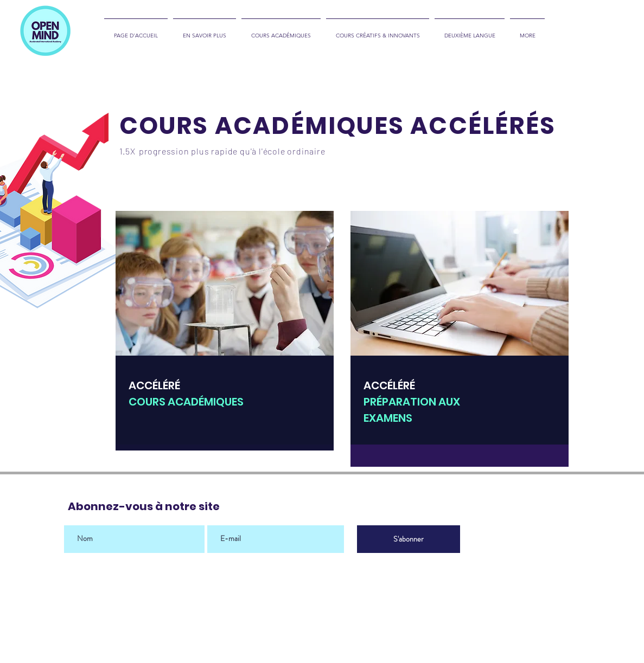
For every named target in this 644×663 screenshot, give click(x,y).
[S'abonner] (408, 539)
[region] (225, 330)
